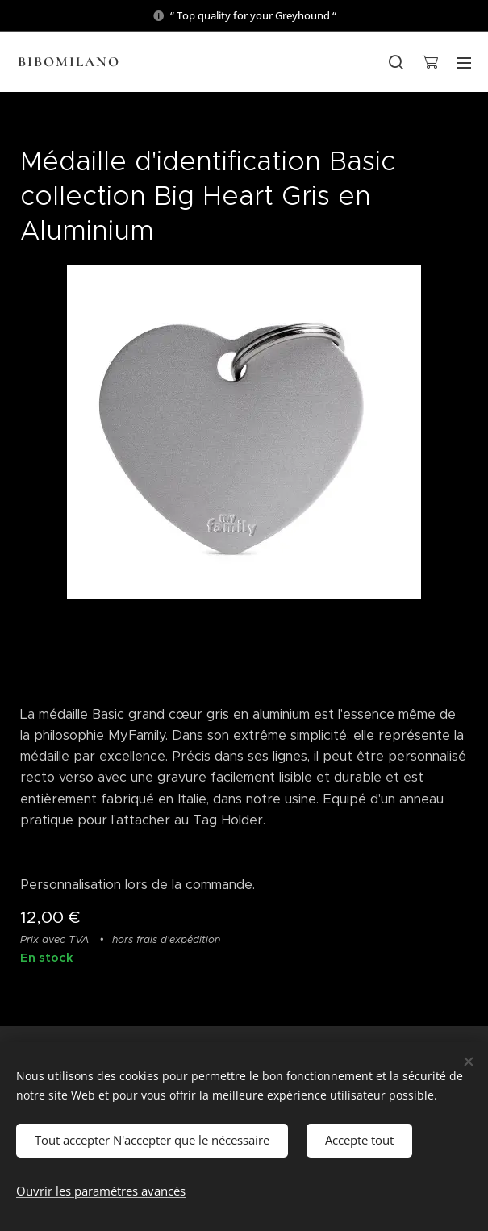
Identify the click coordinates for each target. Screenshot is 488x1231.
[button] (396, 62)
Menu (464, 63)
